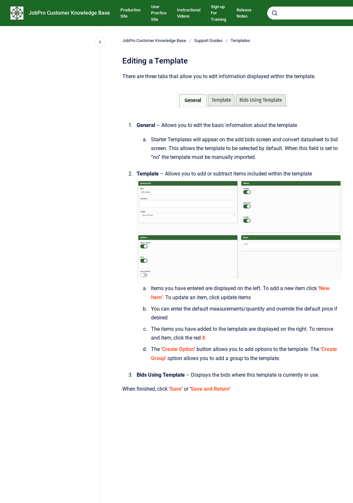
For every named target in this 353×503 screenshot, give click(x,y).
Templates (240, 40)
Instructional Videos (188, 13)
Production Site (130, 13)
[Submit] (274, 13)
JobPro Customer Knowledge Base (69, 13)
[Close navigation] (100, 42)
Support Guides (208, 40)
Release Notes (244, 13)
